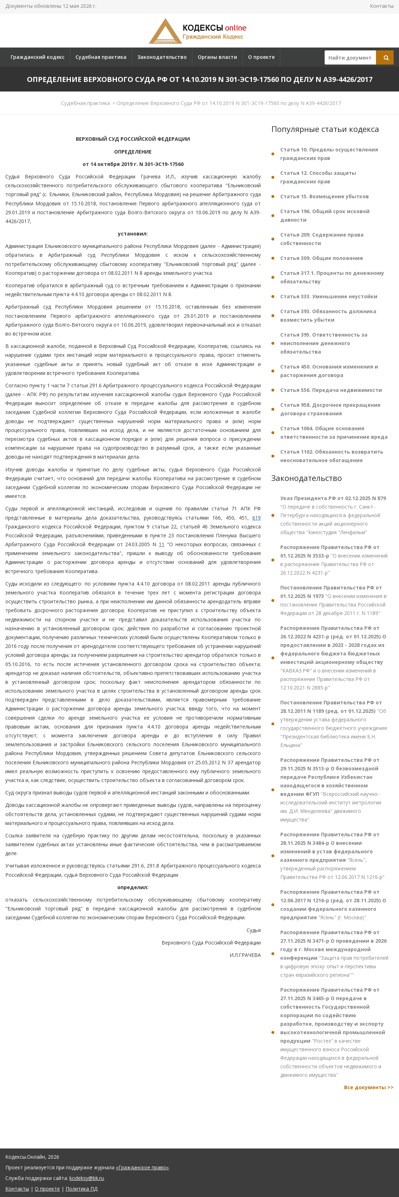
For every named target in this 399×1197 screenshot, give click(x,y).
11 (161, 544)
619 (256, 517)
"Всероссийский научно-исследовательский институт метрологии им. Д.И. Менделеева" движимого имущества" (330, 790)
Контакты (382, 5)
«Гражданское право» (142, 1167)
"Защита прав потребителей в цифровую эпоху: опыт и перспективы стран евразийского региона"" (334, 953)
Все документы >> (369, 1087)
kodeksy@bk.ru (86, 1178)
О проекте (261, 57)
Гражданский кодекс (37, 57)
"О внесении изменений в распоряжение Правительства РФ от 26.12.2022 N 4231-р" (334, 560)
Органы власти (217, 57)
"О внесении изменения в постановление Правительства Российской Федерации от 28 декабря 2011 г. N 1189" (333, 600)
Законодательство (162, 57)
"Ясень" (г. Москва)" (333, 904)
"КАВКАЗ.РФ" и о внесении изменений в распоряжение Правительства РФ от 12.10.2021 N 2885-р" (333, 658)
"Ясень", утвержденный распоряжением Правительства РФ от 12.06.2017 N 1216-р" (332, 855)
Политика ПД (81, 1188)
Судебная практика (101, 57)
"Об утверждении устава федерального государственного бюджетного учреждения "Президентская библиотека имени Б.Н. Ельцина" (333, 723)
